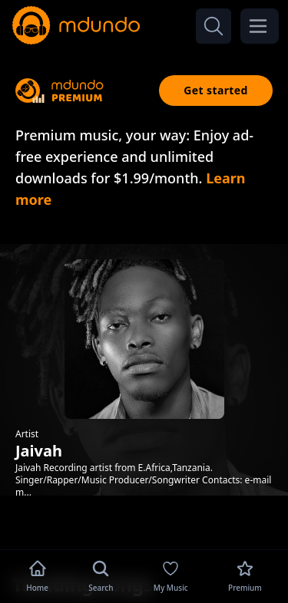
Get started (216, 90)
